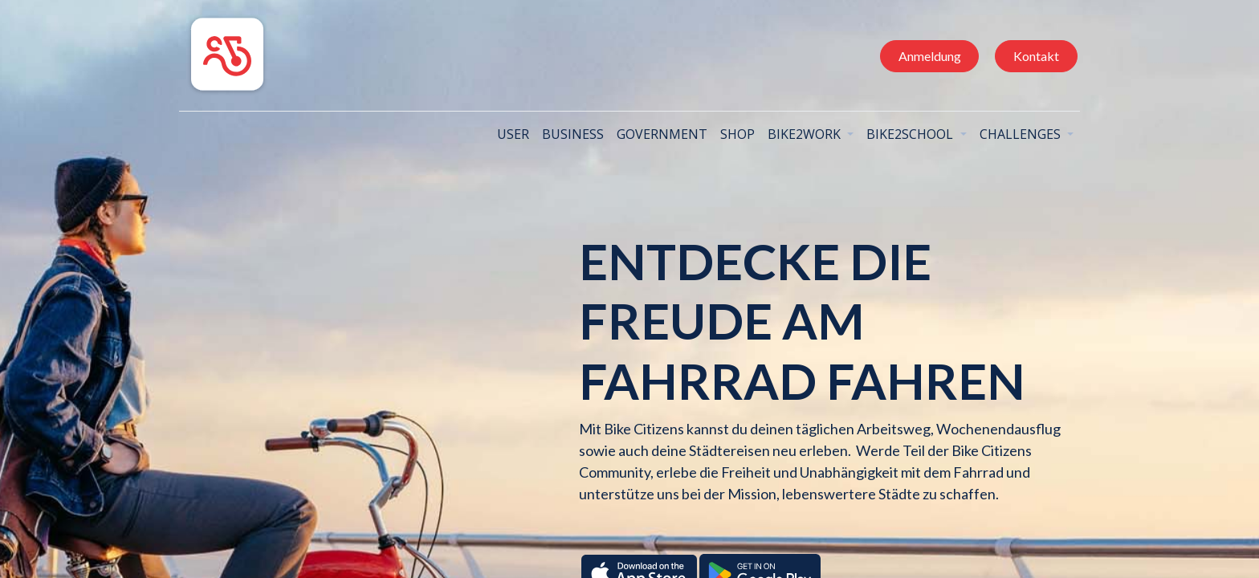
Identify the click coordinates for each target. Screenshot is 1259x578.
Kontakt (1031, 55)
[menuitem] (509, 134)
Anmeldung (925, 55)
